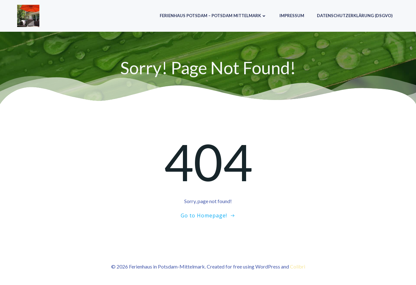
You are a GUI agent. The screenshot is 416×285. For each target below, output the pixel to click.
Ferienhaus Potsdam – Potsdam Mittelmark (213, 15)
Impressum (291, 15)
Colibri (297, 266)
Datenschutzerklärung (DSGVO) (355, 15)
